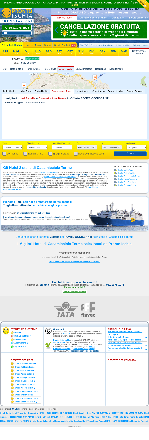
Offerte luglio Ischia (23, 384)
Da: (78, 143)
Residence (100, 69)
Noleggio (136, 45)
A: (102, 143)
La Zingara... (114, 334)
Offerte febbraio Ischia (24, 367)
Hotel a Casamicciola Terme (129, 176)
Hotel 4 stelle (33, 69)
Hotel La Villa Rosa (91, 417)
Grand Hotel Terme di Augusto (54, 413)
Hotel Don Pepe (42, 417)
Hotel (4, 69)
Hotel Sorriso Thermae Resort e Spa (117, 412)
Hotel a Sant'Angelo (126, 182)
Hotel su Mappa (33, 45)
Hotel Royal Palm (23, 421)
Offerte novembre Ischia (25, 398)
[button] (74, 291)
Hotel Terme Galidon (41, 421)
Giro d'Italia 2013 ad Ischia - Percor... (125, 343)
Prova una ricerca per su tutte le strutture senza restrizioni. (74, 262)
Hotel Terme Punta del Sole (131, 417)
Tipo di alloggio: (33, 143)
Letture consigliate (138, 17)
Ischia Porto (25, 91)
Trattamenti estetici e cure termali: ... (125, 332)
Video (145, 45)
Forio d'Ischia (41, 91)
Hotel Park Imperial (116, 421)
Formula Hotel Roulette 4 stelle (65, 417)
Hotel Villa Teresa (109, 417)
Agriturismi (19, 346)
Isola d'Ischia (9, 91)
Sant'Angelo (98, 91)
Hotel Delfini (5, 413)
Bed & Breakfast (84, 69)
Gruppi (47, 45)
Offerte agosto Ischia (24, 388)
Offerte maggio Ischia (24, 377)
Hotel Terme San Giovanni (24, 413)
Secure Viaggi (59, 342)
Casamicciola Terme (62, 91)
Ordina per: (130, 143)
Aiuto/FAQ (84, 45)
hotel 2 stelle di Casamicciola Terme (59, 177)
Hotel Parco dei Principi (137, 421)
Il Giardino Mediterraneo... (120, 345)
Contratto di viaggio (61, 349)
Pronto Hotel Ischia (61, 340)
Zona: (4, 143)
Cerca (130, 154)
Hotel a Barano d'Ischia (127, 185)
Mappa (92, 346)
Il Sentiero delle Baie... (118, 337)
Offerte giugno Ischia (24, 381)
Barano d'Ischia (115, 91)
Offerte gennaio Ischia (24, 363)
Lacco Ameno (82, 91)
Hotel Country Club (82, 413)
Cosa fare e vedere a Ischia (102, 45)
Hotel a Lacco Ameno (126, 179)
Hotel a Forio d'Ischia (126, 173)
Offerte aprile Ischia (23, 374)
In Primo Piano (64, 17)
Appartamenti (116, 69)
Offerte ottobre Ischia (24, 395)
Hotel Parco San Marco (22, 417)
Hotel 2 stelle (65, 69)
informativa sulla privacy (84, 349)
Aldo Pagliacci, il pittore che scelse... (125, 340)
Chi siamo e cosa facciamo (93, 17)
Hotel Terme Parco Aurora (93, 421)
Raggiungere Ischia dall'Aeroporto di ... (125, 349)
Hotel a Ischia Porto (126, 170)
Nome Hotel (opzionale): (62, 143)
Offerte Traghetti (64, 45)
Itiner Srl (66, 334)
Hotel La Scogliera (74, 421)
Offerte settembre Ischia (25, 391)
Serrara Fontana (135, 91)
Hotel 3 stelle (49, 69)
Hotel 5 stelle (16, 69)
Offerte (12, 45)
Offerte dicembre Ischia (25, 402)
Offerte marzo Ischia (23, 370)
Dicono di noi (118, 17)
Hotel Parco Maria (57, 421)
